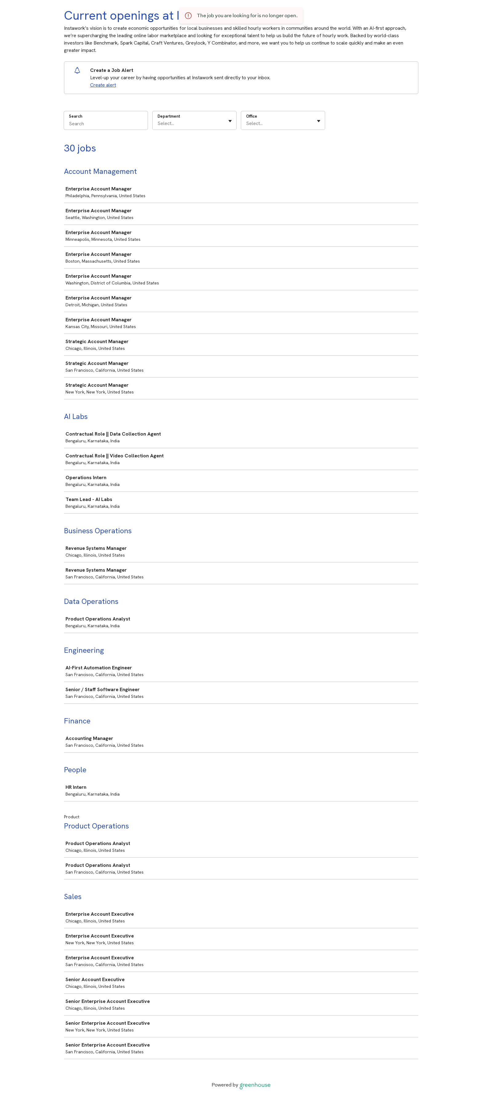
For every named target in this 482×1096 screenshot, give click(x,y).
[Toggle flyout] (230, 121)
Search (76, 116)
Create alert (103, 85)
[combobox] (158, 123)
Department (168, 116)
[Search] (106, 124)
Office (251, 116)
